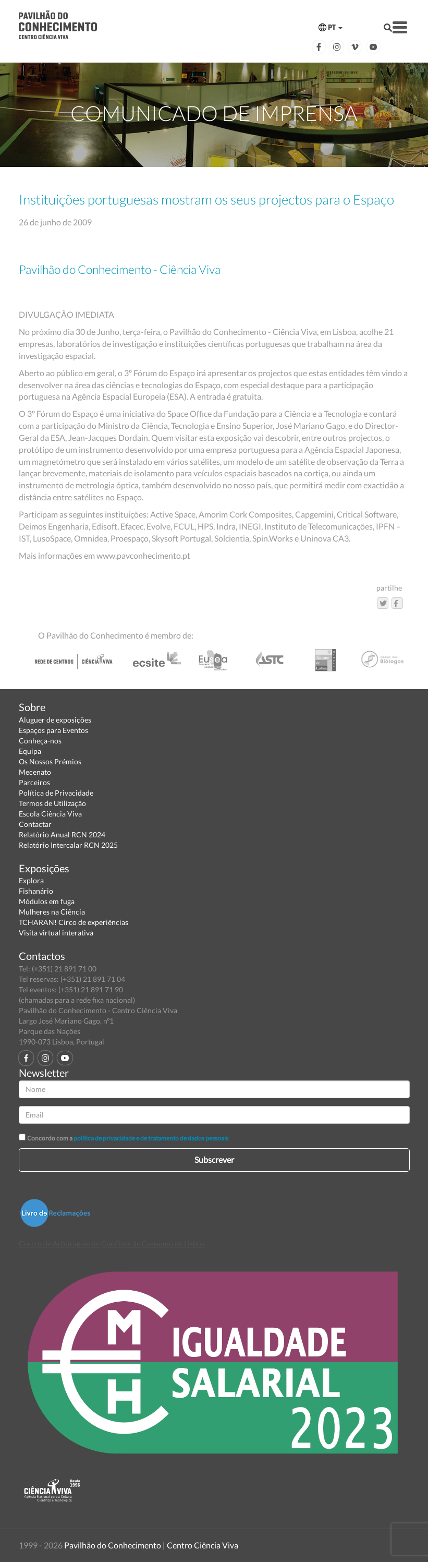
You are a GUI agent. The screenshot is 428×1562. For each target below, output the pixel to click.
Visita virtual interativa (56, 932)
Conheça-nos (40, 740)
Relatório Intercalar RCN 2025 (68, 844)
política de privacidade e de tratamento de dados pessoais (151, 1138)
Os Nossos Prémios (50, 761)
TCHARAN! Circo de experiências (73, 922)
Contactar (35, 824)
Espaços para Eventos (53, 730)
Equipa (30, 751)
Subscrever (214, 1159)
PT (331, 27)
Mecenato (35, 771)
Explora (31, 880)
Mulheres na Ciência (52, 911)
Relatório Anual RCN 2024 (62, 834)
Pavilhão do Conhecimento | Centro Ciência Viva (151, 1545)
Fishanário (36, 890)
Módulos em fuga (47, 901)
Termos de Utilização (52, 803)
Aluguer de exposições (55, 719)
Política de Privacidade (56, 792)
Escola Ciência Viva (50, 813)
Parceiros (34, 782)
